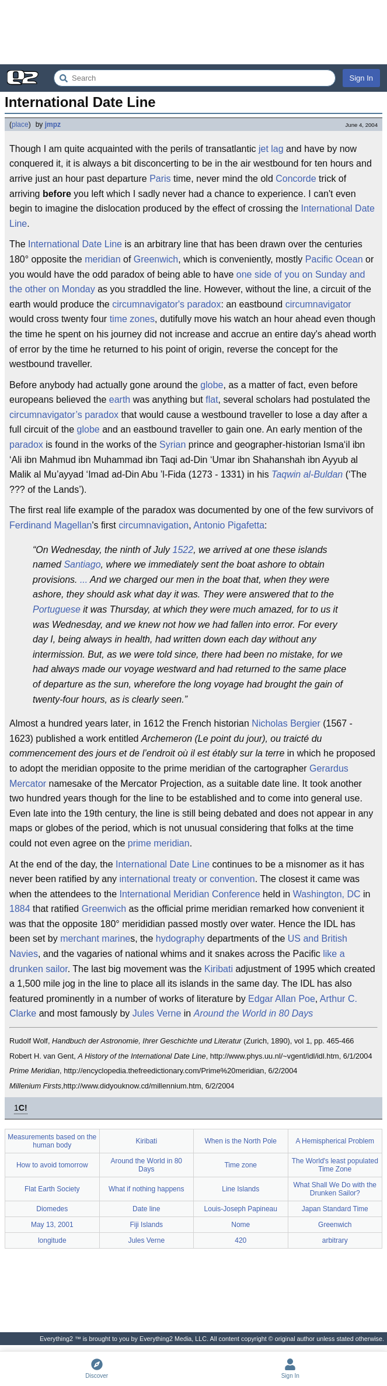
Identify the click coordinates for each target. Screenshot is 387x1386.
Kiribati (218, 969)
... (84, 580)
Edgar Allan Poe (281, 999)
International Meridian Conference (190, 894)
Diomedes (52, 1209)
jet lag (271, 149)
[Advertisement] (193, 32)
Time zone (240, 1165)
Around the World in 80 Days (253, 1013)
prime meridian (159, 843)
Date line (146, 1209)
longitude (52, 1240)
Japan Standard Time (335, 1209)
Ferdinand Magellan (50, 525)
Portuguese (57, 609)
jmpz (53, 124)
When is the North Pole (241, 1141)
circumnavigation (153, 525)
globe (211, 385)
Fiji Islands (146, 1225)
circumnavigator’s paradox (63, 415)
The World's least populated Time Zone (335, 1165)
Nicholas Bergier (286, 723)
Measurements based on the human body (52, 1141)
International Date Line (75, 244)
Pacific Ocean (334, 259)
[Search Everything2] (195, 78)
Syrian (172, 445)
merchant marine (95, 938)
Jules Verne (157, 1013)
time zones (132, 319)
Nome (240, 1225)
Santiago (82, 564)
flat (211, 400)
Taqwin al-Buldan (307, 474)
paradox (26, 445)
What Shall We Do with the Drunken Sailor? (334, 1189)
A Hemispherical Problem (334, 1141)
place (20, 124)
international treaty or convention (187, 879)
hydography (180, 938)
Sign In (361, 78)
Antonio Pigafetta (228, 525)
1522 (183, 550)
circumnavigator (318, 304)
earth (119, 400)
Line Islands (240, 1189)
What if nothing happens (146, 1189)
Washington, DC (327, 894)
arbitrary (335, 1240)
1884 (19, 909)
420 (240, 1240)
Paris (159, 179)
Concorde (296, 179)
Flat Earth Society (52, 1189)
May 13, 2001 (52, 1225)
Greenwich (156, 259)
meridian (102, 259)
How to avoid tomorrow (52, 1165)
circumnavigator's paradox (166, 304)
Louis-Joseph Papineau (240, 1209)
